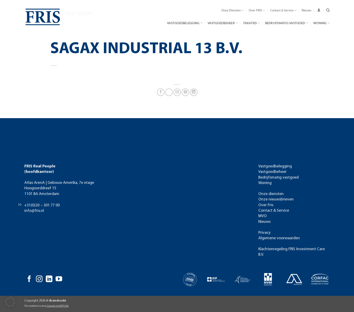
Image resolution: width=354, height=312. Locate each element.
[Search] (328, 10)
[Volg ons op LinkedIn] (49, 279)
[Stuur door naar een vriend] (177, 92)
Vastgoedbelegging (185, 23)
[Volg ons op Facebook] (29, 279)
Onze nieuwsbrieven (276, 199)
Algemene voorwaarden (279, 238)
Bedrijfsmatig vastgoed (286, 23)
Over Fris (265, 205)
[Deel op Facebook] (160, 92)
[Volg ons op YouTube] (59, 279)
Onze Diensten (232, 10)
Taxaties (251, 23)
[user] (319, 10)
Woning (321, 23)
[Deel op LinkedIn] (194, 92)
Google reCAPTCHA (58, 306)
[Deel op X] (169, 92)
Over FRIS (257, 10)
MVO (262, 216)
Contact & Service (283, 10)
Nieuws (306, 10)
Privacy (264, 233)
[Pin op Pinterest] (185, 92)
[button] (10, 302)
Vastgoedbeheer (223, 23)
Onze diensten (271, 194)
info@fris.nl (34, 211)
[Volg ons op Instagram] (39, 279)
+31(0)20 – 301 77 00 (42, 205)
